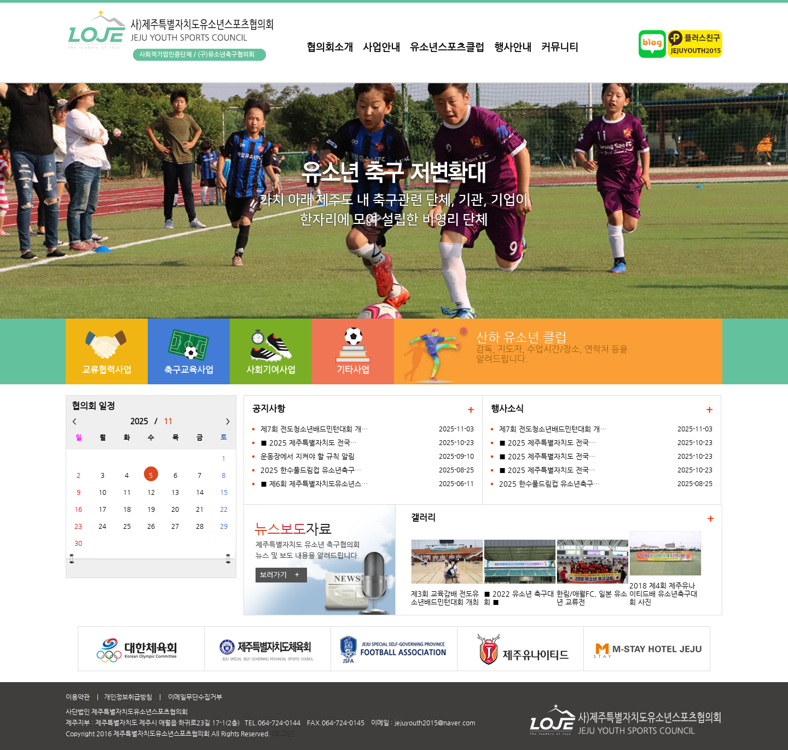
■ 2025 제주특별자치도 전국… (308, 443)
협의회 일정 (93, 406)
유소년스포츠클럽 (447, 47)
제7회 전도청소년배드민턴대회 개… (314, 429)
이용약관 (78, 697)
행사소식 (507, 409)
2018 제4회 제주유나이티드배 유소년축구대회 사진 (663, 593)
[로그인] (283, 733)
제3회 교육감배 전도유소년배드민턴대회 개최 (445, 598)
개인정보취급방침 (128, 697)
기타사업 (353, 370)
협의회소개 (329, 47)
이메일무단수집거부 (195, 697)
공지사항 (268, 409)
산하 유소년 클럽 (521, 337)
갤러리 (423, 518)
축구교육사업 (188, 370)
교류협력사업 (106, 370)
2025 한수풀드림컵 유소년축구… (310, 470)
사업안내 (381, 47)
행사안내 (512, 47)
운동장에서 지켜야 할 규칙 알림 (307, 456)
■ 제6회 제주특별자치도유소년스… (314, 484)
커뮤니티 (559, 47)
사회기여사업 (271, 370)
